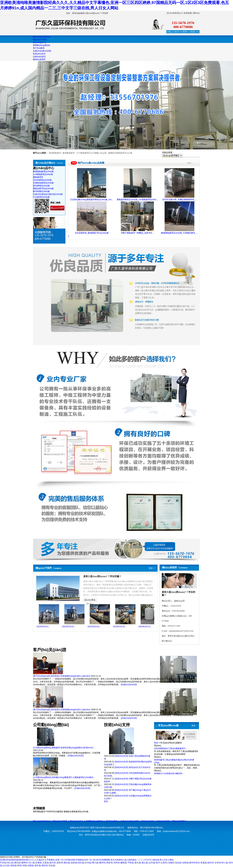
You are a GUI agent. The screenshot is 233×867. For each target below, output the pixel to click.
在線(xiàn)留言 (163, 821)
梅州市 (102, 862)
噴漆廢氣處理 (55, 153)
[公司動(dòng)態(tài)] (42, 747)
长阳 (24, 865)
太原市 (164, 862)
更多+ (189, 163)
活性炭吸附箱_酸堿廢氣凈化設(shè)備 (91, 233)
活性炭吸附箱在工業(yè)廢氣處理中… (171, 748)
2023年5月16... (94, 626)
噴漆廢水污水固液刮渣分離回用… (169, 773)
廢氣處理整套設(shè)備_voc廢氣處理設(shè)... (137, 199)
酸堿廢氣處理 (69, 153)
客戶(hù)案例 (112, 821)
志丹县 (152, 862)
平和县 (131, 862)
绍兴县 (81, 862)
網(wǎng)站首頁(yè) (41, 821)
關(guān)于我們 (60, 821)
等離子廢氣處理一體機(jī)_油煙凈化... (137, 233)
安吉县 (52, 865)
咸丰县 (38, 865)
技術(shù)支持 (147, 821)
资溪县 (203, 862)
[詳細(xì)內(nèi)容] (129, 684)
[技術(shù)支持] (121, 756)
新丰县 (138, 862)
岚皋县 (74, 862)
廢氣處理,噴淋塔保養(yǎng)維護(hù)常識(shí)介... (73, 747)
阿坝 (19, 865)
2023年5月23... (43, 626)
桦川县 (95, 862)
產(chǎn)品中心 (76, 821)
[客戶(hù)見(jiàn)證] (41, 676)
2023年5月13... (145, 626)
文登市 (218, 862)
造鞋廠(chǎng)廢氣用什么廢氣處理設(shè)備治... (73, 777)
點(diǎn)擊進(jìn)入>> (90, 600)
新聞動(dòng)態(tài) (94, 821)
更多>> (152, 568)
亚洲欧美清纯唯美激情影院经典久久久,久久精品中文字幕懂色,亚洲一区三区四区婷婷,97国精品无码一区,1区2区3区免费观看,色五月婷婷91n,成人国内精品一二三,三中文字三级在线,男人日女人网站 (87, 860)
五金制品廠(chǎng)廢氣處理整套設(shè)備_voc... (91, 199)
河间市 (116, 862)
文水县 (6, 865)
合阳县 (185, 862)
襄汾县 (67, 862)
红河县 (88, 862)
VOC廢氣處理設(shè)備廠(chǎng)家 (91, 153)
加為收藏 (188, 13)
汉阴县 (30, 865)
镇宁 (158, 862)
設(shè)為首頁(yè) (174, 13)
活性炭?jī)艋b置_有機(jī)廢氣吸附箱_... (179, 199)
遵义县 (145, 862)
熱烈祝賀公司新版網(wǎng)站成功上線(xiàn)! (70, 676)
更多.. (193, 725)
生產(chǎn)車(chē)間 (129, 821)
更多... (107, 801)
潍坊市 (45, 865)
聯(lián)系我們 (178, 821)
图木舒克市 (194, 862)
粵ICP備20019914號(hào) (151, 827)
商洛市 (109, 862)
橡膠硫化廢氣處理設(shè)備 (120, 153)
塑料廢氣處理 (39, 811)
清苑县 (13, 865)
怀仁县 (225, 862)
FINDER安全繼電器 (54, 811)
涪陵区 (171, 862)
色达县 (178, 862)
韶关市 (210, 862)
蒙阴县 (124, 862)
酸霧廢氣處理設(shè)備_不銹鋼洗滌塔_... (179, 233)
